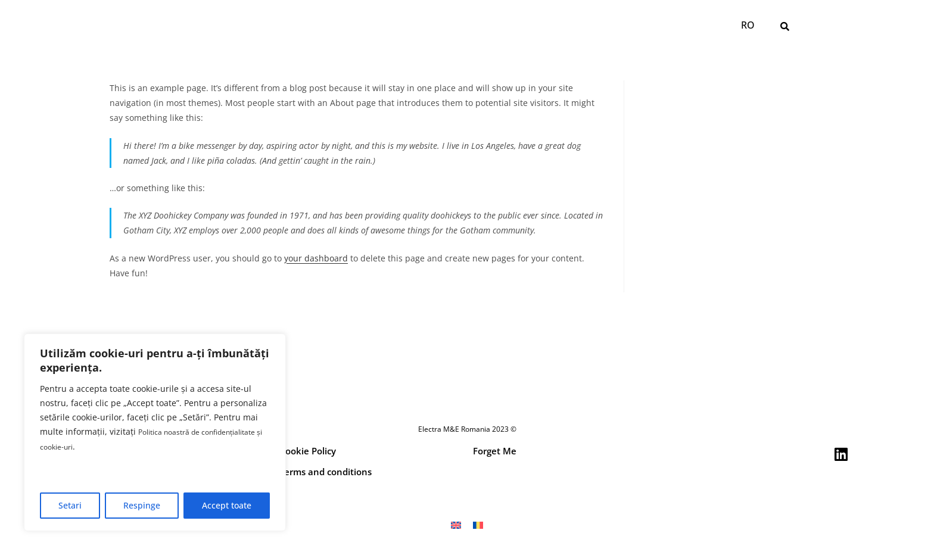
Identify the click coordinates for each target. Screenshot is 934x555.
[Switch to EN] (456, 524)
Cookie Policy (307, 451)
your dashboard (316, 258)
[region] (155, 433)
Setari (70, 505)
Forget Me (494, 451)
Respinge (141, 505)
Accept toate (226, 505)
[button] (785, 26)
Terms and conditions (325, 472)
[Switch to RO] (747, 25)
